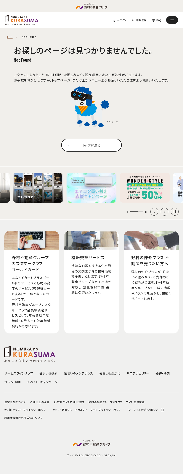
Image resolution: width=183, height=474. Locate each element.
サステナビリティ (138, 373)
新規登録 (141, 20)
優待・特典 (163, 373)
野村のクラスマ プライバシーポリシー (26, 410)
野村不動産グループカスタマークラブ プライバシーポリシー (88, 410)
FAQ (158, 20)
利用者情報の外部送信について (23, 418)
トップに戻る (91, 145)
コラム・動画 (12, 382)
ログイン (121, 20)
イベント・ (42, 382)
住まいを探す (48, 373)
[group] (38, 188)
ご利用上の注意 (40, 402)
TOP (10, 37)
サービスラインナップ (18, 373)
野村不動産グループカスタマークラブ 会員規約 (116, 402)
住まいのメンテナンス (78, 373)
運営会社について (15, 402)
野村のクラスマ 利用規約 (69, 402)
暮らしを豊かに (109, 373)
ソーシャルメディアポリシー (146, 410)
